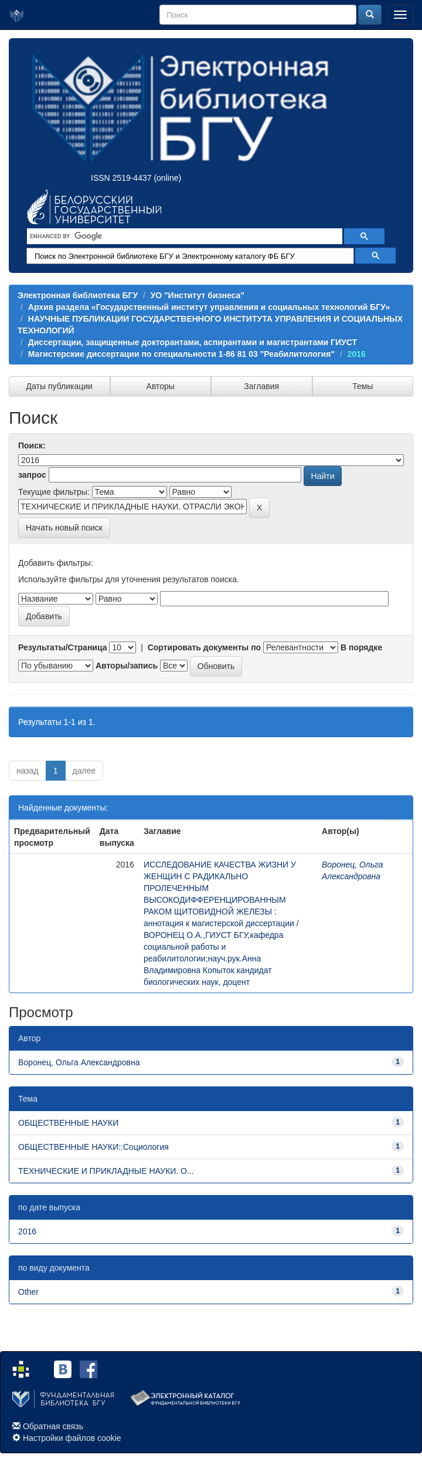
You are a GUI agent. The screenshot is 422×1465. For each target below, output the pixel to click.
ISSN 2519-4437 (121, 178)
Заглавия (261, 386)
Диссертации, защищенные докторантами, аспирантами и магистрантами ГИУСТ (192, 342)
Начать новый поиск (64, 527)
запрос (32, 475)
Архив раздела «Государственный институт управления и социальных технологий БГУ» (209, 307)
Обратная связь (53, 1426)
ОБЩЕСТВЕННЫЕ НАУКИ (68, 1123)
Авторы (161, 386)
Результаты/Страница (62, 647)
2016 (357, 354)
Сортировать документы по (204, 647)
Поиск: (32, 445)
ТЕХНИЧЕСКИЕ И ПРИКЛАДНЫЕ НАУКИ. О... (106, 1171)
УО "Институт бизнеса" (197, 295)
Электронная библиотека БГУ (78, 295)
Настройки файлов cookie (72, 1438)
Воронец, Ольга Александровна (78, 1062)
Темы (362, 386)
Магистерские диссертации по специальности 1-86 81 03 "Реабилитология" (181, 354)
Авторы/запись (127, 665)
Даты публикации (59, 386)
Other (28, 1292)
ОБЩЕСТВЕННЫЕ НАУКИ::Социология (93, 1147)
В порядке (361, 647)
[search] (183, 236)
